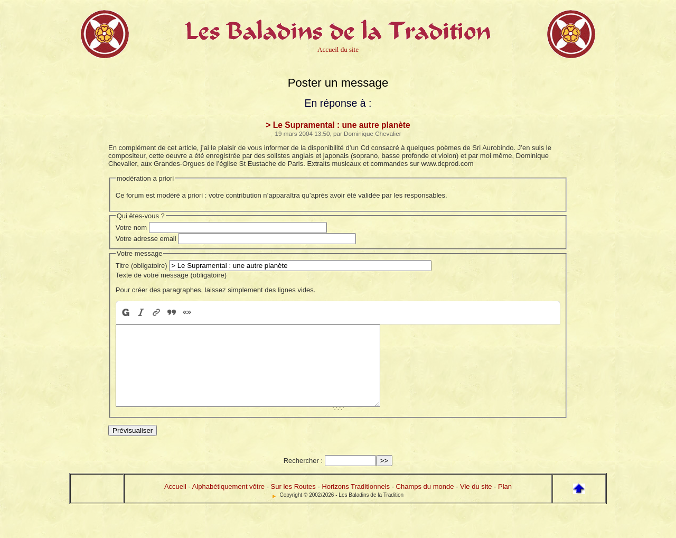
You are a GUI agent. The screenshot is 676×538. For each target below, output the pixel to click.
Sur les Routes (293, 502)
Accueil (175, 502)
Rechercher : (303, 476)
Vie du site (476, 502)
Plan (505, 502)
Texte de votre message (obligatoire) (171, 275)
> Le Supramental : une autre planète (338, 124)
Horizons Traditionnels (356, 502)
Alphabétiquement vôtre (228, 502)
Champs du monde (425, 502)
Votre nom (131, 227)
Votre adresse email (146, 239)
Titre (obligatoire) (141, 266)
